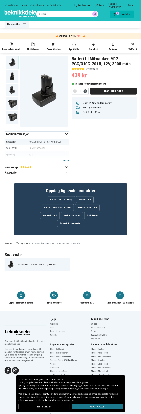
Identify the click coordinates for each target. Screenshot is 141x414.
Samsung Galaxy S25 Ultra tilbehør (63, 360)
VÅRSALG (133, 46)
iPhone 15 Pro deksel (99, 371)
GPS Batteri (92, 215)
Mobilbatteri (85, 199)
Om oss (94, 324)
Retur (52, 327)
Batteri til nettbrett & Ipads (57, 207)
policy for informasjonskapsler (43, 388)
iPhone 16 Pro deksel (99, 364)
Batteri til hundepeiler (70, 223)
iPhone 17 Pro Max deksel (101, 356)
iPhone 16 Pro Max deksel (101, 367)
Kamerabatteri (50, 215)
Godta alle (97, 406)
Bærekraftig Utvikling (99, 335)
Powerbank (94, 46)
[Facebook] (8, 370)
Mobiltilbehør (33, 46)
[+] (85, 91)
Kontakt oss (54, 335)
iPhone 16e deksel (98, 360)
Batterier (113, 46)
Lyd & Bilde (74, 46)
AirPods (53, 364)
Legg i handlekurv (113, 91)
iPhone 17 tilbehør (57, 349)
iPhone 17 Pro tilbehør (59, 353)
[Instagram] (15, 370)
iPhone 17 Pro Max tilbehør (60, 356)
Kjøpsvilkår (54, 324)
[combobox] (67, 14)
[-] (75, 91)
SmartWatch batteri (87, 207)
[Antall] (80, 91)
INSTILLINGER (44, 406)
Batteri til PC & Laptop (61, 199)
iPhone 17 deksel (98, 349)
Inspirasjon (95, 339)
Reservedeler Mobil (11, 46)
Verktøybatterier (72, 215)
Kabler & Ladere (53, 46)
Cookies (94, 331)
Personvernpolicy (98, 327)
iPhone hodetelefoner (58, 371)
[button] (37, 134)
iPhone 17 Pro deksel (99, 353)
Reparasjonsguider (57, 331)
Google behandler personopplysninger (90, 388)
